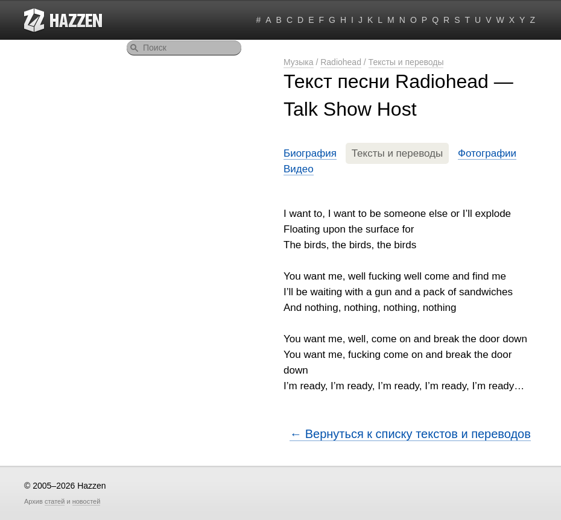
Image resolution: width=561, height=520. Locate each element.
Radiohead (340, 62)
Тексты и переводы (406, 62)
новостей (86, 501)
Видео (299, 169)
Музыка (299, 62)
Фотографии (487, 153)
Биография (310, 153)
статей (55, 501)
